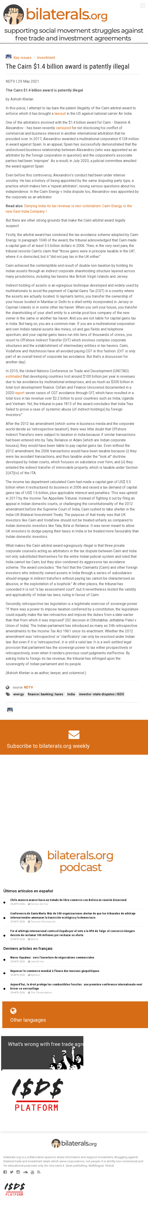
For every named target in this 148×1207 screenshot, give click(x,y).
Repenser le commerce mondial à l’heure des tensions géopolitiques (54, 971)
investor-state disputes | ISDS (101, 694)
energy (18, 694)
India (71, 694)
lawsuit (60, 113)
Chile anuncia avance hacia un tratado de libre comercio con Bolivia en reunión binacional (68, 900)
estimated (14, 376)
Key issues (22, 57)
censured (63, 128)
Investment (46, 57)
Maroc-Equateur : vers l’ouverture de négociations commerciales (52, 957)
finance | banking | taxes (46, 694)
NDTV (28, 687)
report (19, 393)
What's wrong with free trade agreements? (56, 1044)
